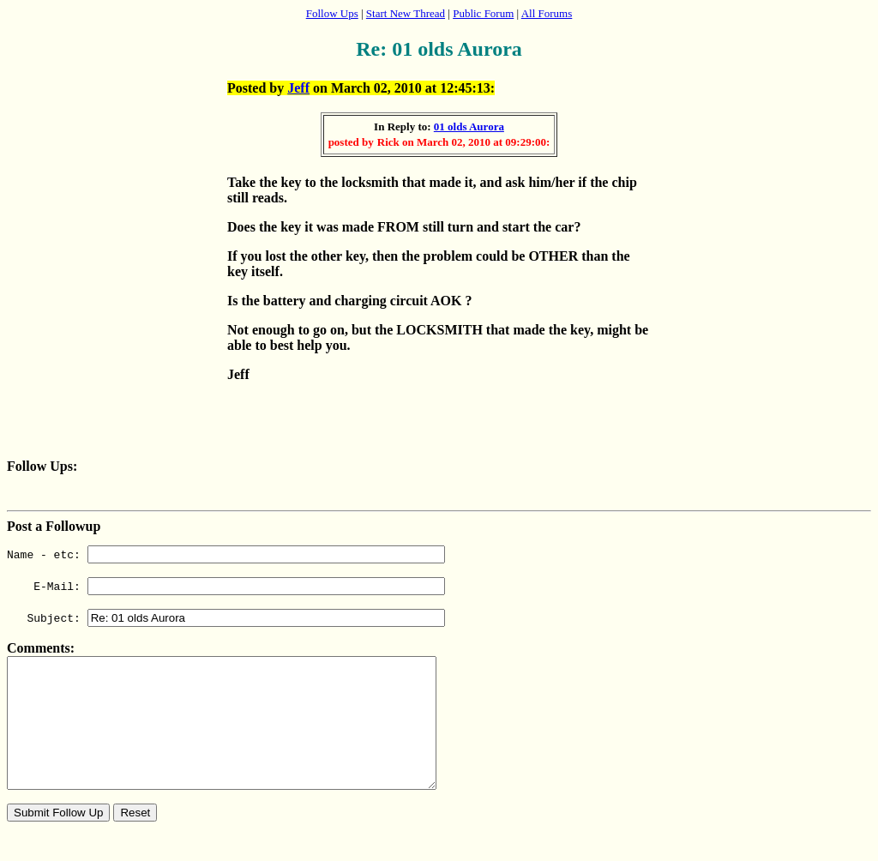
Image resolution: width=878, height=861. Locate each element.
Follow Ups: (42, 466)
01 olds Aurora (469, 126)
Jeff (298, 88)
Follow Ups (332, 13)
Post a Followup (53, 526)
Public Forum (483, 13)
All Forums (547, 13)
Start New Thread (405, 13)
